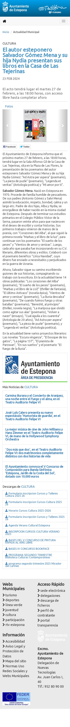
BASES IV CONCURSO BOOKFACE (27, 548)
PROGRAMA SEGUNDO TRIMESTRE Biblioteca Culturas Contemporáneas (28, 556)
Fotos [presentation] (9, 106)
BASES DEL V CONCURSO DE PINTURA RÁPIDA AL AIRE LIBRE (30, 541)
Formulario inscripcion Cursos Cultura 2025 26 (33, 503)
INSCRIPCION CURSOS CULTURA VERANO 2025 (32, 532)
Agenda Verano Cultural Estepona (27, 525)
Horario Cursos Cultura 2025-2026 (28, 510)
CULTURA (31, 387)
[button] (7, 125)
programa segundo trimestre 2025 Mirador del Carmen (33, 564)
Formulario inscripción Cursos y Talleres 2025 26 (35, 518)
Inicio (6, 31)
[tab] (9, 106)
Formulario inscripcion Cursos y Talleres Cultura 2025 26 (31, 494)
